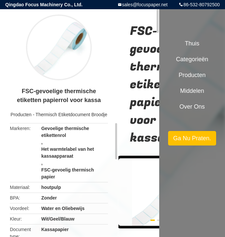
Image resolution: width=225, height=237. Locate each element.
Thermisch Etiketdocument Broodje (71, 114)
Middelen (192, 91)
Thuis (192, 43)
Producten (21, 114)
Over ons (192, 106)
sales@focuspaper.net (145, 4)
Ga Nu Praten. (192, 138)
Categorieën (192, 59)
